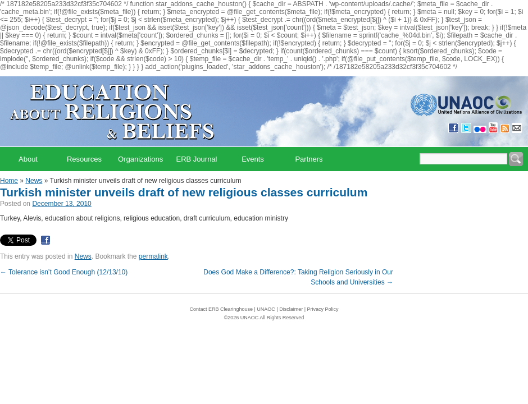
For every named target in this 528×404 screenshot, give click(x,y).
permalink (153, 256)
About (28, 159)
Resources (84, 159)
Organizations (140, 159)
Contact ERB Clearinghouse (221, 309)
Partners (308, 159)
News (33, 181)
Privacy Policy (323, 309)
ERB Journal (196, 159)
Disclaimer (291, 309)
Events (253, 159)
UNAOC (266, 309)
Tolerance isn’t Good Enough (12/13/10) (64, 272)
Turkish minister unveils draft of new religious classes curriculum (183, 192)
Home (9, 181)
